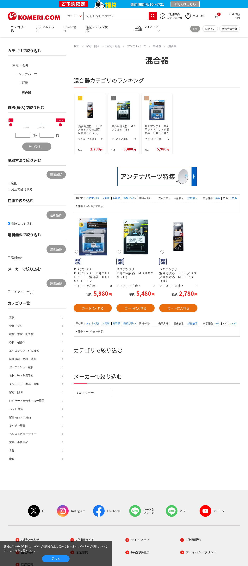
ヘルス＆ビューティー (22, 433)
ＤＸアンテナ (84, 392)
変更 (195, 28)
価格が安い (130, 198)
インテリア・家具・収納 (24, 383)
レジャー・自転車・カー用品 (26, 400)
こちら (13, 550)
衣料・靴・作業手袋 (21, 375)
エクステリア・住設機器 (24, 350)
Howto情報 (70, 28)
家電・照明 (20, 65)
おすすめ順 (93, 198)
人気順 (106, 198)
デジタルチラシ (45, 28)
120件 (233, 198)
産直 (12, 458)
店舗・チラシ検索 (97, 28)
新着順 (117, 198)
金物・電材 (16, 325)
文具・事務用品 (18, 442)
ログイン (210, 28)
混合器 (26, 92)
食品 (12, 450)
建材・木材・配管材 (21, 334)
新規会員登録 (229, 28)
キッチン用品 (17, 425)
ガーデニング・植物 (21, 367)
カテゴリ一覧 (18, 28)
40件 (217, 198)
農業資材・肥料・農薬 (22, 358)
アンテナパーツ (26, 74)
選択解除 (56, 174)
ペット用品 (16, 408)
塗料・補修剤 (17, 342)
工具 (12, 317)
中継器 (23, 82)
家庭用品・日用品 (20, 417)
